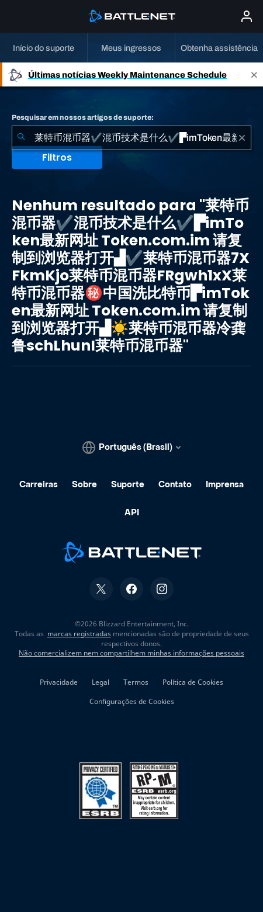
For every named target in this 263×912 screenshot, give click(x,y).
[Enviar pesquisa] (21, 138)
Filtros (57, 157)
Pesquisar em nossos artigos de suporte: (83, 117)
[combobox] (131, 138)
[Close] (254, 74)
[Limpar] (242, 138)
